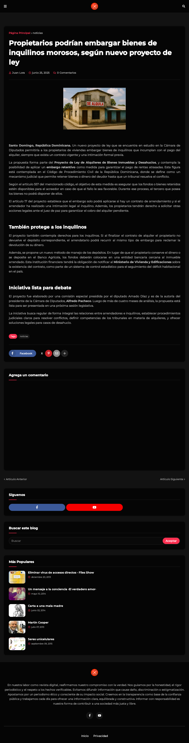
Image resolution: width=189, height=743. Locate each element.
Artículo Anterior (16, 479)
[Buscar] (86, 541)
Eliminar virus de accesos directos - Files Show (61, 572)
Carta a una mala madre (45, 606)
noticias (38, 32)
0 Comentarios (66, 72)
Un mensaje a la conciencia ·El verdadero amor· (62, 589)
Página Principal (19, 32)
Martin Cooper (38, 622)
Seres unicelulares (41, 639)
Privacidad (100, 736)
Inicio (85, 736)
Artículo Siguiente (171, 479)
